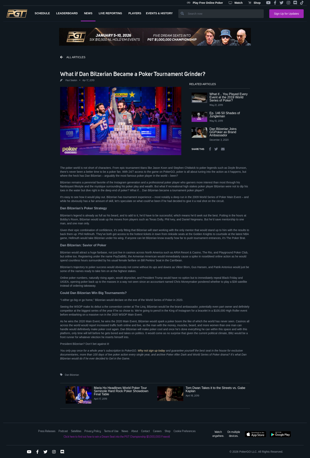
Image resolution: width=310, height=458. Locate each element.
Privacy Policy (92, 431)
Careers (157, 431)
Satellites (76, 431)
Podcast (63, 431)
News (125, 431)
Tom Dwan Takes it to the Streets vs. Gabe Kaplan (215, 389)
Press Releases (46, 431)
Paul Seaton (71, 80)
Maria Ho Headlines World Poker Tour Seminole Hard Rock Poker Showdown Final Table (121, 391)
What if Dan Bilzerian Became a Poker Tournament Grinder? (132, 73)
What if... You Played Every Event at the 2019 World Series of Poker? (229, 97)
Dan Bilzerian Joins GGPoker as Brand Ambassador (223, 132)
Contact (145, 431)
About (134, 431)
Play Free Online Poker (205, 2)
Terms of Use (111, 431)
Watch (236, 2)
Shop (254, 2)
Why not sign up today (151, 350)
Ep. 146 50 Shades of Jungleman (225, 114)
